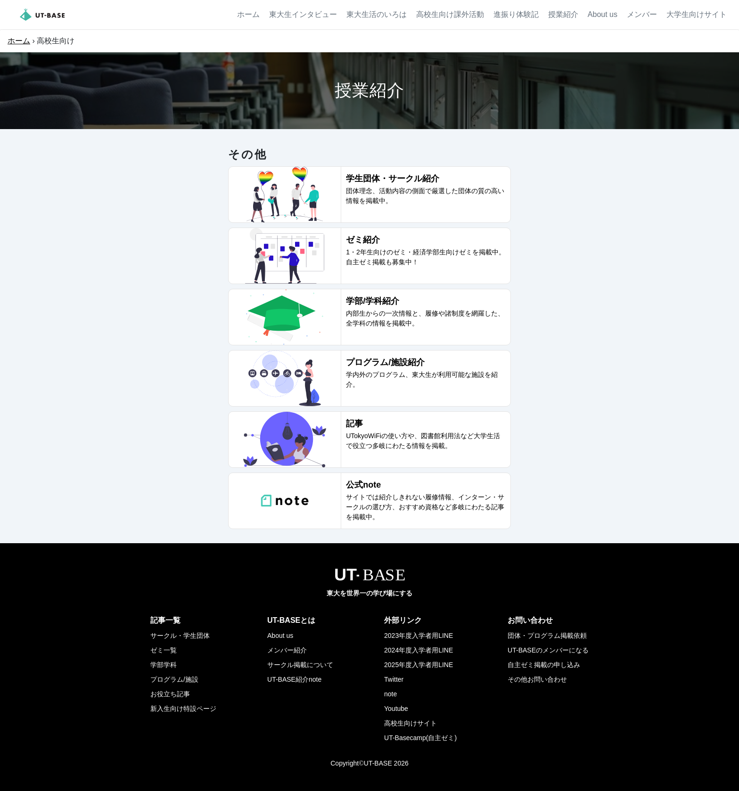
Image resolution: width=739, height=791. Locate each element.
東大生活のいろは (376, 14)
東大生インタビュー (303, 14)
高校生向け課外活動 (450, 14)
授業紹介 (563, 14)
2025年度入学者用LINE (418, 665)
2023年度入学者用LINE (418, 635)
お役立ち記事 (170, 694)
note (390, 694)
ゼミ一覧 (163, 650)
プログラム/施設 (174, 679)
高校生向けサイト (410, 723)
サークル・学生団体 (180, 635)
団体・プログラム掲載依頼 (547, 635)
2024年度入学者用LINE (418, 650)
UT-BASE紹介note (294, 679)
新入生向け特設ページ (183, 708)
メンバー (642, 14)
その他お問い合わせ (537, 679)
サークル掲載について (300, 665)
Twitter (393, 679)
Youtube (396, 708)
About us (602, 14)
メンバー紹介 (287, 650)
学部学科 (163, 665)
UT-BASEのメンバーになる (548, 650)
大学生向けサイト (696, 14)
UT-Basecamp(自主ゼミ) (420, 738)
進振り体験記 (516, 14)
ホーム (248, 14)
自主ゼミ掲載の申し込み (544, 665)
